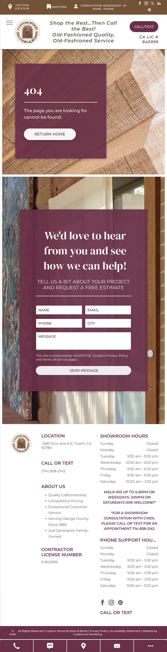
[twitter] (152, 4)
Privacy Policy (117, 356)
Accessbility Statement (125, 631)
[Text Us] (50, 646)
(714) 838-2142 (53, 471)
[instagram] (146, 4)
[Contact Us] (117, 646)
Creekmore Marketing (87, 634)
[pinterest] (149, 10)
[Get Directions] (83, 646)
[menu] (9, 22)
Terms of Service (55, 359)
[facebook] (140, 4)
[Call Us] (16, 646)
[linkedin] (159, 4)
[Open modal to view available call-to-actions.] (150, 646)
